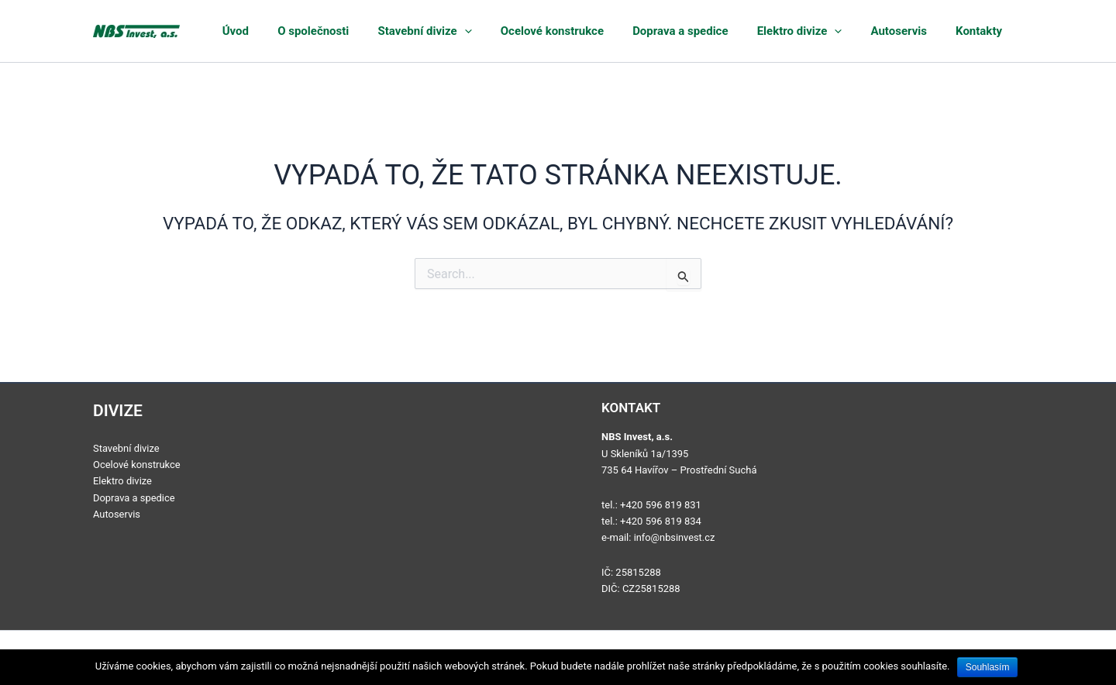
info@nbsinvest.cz (675, 537)
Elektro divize (829, 31)
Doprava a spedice (721, 31)
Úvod (320, 31)
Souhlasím (988, 667)
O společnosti (386, 31)
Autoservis (918, 31)
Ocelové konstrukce (603, 31)
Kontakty (986, 31)
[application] (526, 31)
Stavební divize (487, 31)
